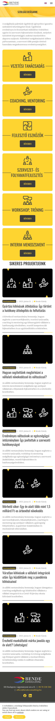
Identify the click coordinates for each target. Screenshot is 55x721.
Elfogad (7, 717)
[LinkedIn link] (30, 695)
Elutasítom (19, 717)
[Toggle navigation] (51, 3)
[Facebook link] (25, 695)
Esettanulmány (9, 301)
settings (20, 712)
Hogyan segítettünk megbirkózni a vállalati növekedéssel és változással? (24, 374)
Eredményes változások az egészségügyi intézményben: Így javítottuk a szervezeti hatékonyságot (26, 440)
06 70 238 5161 (44, 687)
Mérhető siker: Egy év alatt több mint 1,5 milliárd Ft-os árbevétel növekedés (26, 508)
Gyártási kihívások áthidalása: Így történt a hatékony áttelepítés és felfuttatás (26, 308)
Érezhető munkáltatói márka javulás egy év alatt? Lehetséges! (26, 642)
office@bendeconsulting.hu (29, 690)
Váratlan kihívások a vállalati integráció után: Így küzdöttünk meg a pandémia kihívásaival (26, 577)
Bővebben (27, 74)
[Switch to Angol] (45, 3)
